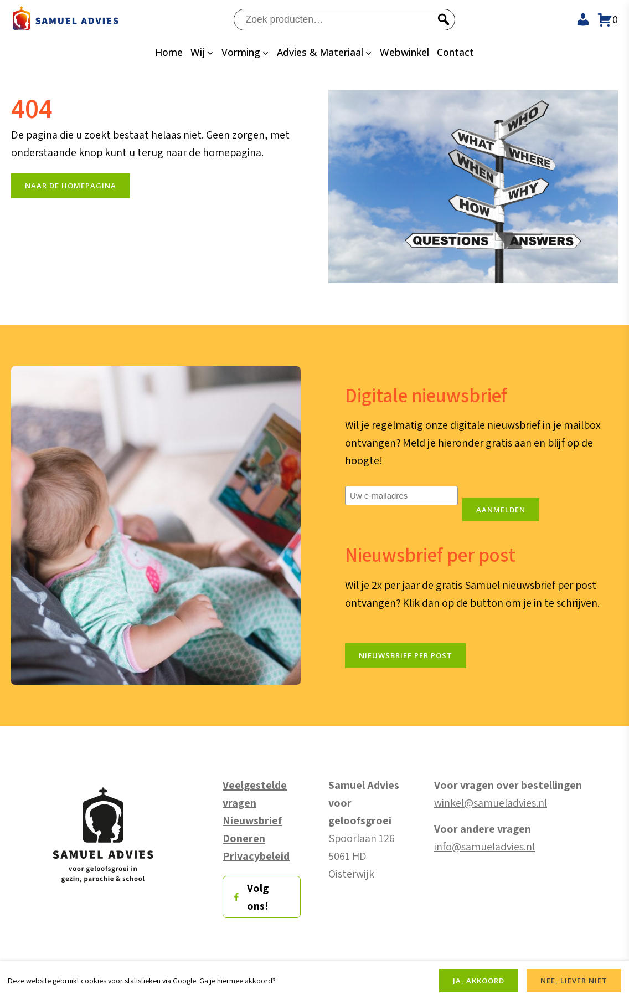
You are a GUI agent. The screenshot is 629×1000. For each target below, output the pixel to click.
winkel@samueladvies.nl (490, 803)
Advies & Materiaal (320, 52)
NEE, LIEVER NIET (573, 981)
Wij (197, 52)
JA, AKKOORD (478, 981)
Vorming (240, 52)
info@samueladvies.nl (484, 847)
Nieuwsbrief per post (405, 656)
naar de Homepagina (70, 186)
